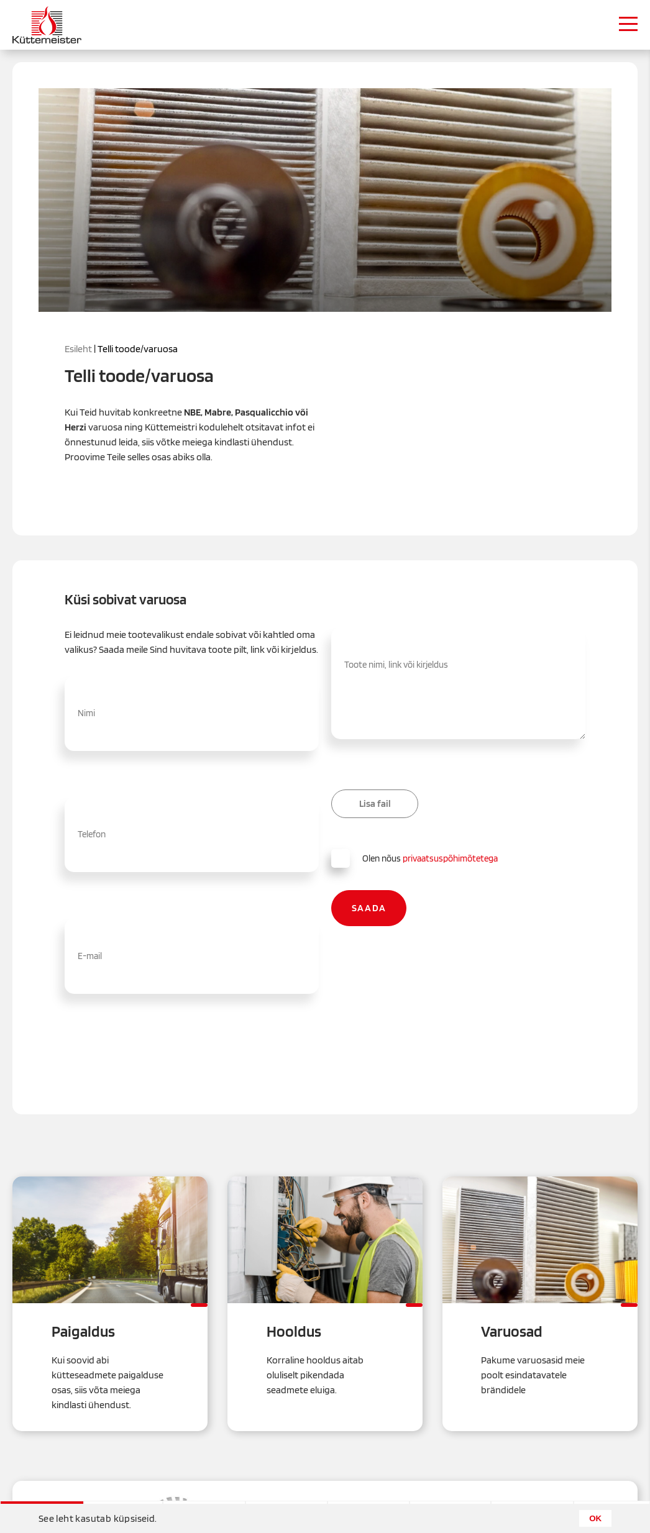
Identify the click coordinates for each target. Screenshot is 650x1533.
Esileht (78, 349)
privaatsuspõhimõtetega (450, 858)
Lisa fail (375, 803)
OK (595, 1518)
